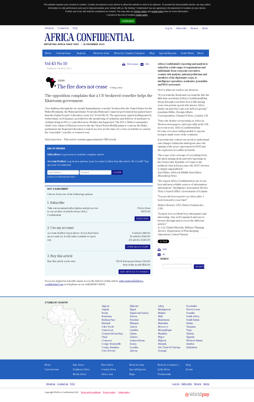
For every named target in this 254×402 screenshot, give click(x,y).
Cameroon (107, 330)
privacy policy (140, 11)
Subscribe (181, 28)
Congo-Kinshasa (110, 347)
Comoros (107, 340)
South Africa (192, 316)
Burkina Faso (108, 319)
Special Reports (167, 53)
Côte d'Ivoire (109, 350)
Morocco (163, 326)
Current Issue (63, 53)
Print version (132, 64)
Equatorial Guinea (139, 312)
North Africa (79, 374)
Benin (105, 312)
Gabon (133, 326)
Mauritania (163, 319)
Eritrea (133, 316)
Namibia (162, 333)
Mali (160, 316)
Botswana (107, 316)
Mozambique (165, 330)
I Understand (128, 21)
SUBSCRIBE (142, 218)
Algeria (105, 306)
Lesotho (134, 347)
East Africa (78, 364)
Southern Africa (81, 369)
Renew (194, 28)
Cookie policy (124, 392)
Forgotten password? (61, 177)
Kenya (133, 343)
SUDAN (61, 80)
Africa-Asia (107, 374)
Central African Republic (114, 333)
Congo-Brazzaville (111, 343)
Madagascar (164, 309)
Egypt (133, 309)
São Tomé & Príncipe (169, 347)
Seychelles (191, 306)
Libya (161, 306)
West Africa (107, 364)
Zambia (190, 343)
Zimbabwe (191, 347)
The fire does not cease (82, 86)
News (48, 53)
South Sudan (192, 319)
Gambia (134, 330)
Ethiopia (134, 323)
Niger (161, 336)
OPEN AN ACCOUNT (138, 246)
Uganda (190, 336)
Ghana (133, 333)
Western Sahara (194, 340)
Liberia (133, 350)
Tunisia (190, 333)
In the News (187, 53)
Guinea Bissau (137, 340)
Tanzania (190, 326)
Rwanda (162, 343)
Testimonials (164, 374)
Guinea (133, 336)
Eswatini (134, 319)
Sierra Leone (193, 309)
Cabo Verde (108, 326)
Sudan (189, 323)
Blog (152, 53)
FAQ (75, 28)
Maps (132, 374)
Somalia (190, 312)
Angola (105, 309)
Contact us (63, 28)
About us (49, 28)
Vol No (56, 63)
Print (165, 249)
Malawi (161, 312)
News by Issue (101, 53)
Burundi (106, 323)
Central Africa (108, 369)
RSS (147, 64)
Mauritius (163, 323)
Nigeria (162, 340)
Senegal (162, 350)
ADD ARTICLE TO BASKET (134, 271)
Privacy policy (109, 392)
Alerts (205, 28)
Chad (104, 336)
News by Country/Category (129, 53)
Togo (189, 330)
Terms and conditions (91, 392)
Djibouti (134, 306)
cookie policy (158, 11)
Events (189, 369)
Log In (168, 28)
